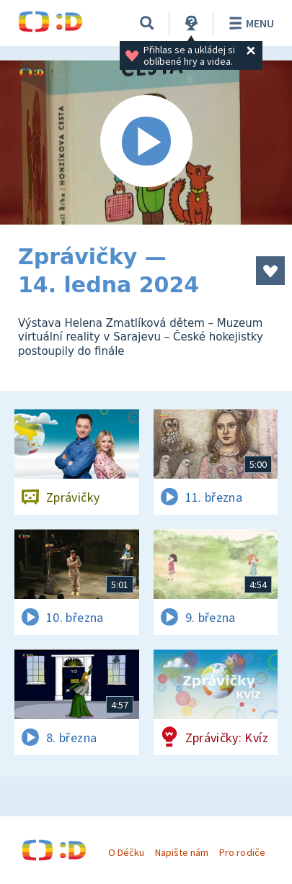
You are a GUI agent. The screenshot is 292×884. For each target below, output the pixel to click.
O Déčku (126, 852)
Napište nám (181, 852)
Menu (249, 23)
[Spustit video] (146, 142)
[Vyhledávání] (147, 23)
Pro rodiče (242, 852)
